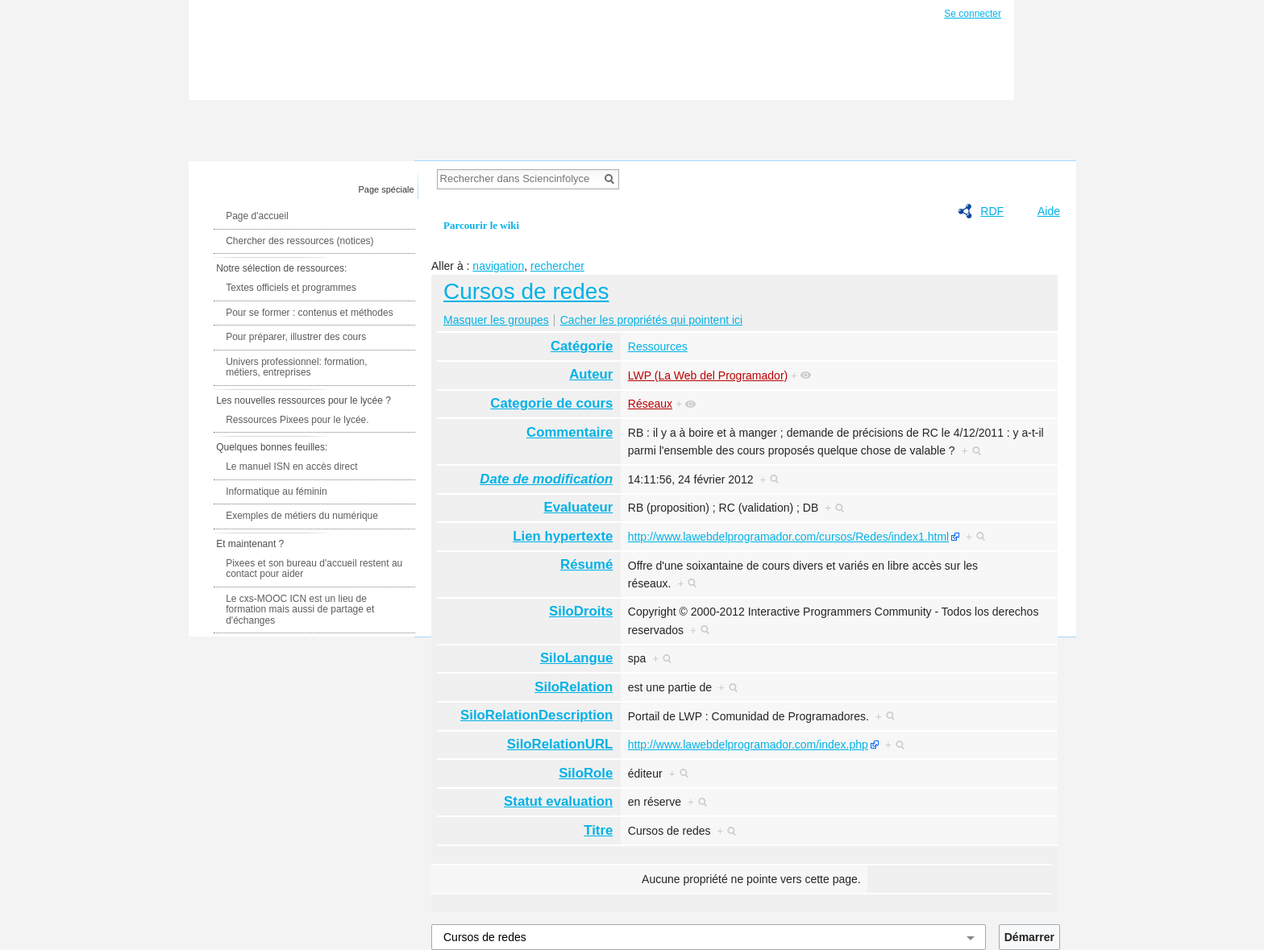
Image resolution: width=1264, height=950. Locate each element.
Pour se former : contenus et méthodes (309, 312)
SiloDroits (581, 611)
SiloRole (586, 773)
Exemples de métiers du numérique (302, 515)
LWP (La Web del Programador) (708, 375)
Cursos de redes (526, 291)
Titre (598, 830)
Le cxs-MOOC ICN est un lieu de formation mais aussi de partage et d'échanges (300, 609)
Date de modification (546, 479)
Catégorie (582, 346)
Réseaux (650, 403)
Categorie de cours (551, 403)
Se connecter (972, 13)
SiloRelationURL (560, 744)
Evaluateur (578, 507)
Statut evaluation (558, 801)
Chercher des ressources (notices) (299, 241)
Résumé (586, 564)
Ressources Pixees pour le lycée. (297, 419)
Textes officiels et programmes (291, 287)
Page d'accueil (257, 216)
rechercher (557, 265)
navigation (498, 265)
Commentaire (569, 432)
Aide (1048, 211)
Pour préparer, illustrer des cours (296, 336)
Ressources (658, 346)
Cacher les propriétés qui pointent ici (651, 319)
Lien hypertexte (563, 536)
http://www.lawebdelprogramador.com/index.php (748, 744)
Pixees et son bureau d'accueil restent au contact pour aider (314, 569)
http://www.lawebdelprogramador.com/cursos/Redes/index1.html (788, 536)
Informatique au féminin (276, 491)
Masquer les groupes (496, 319)
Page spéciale (386, 189)
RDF (992, 211)
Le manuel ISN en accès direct (291, 466)
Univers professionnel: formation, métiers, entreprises (296, 367)
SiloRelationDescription (536, 715)
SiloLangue (576, 658)
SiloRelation (573, 687)
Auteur (591, 374)
